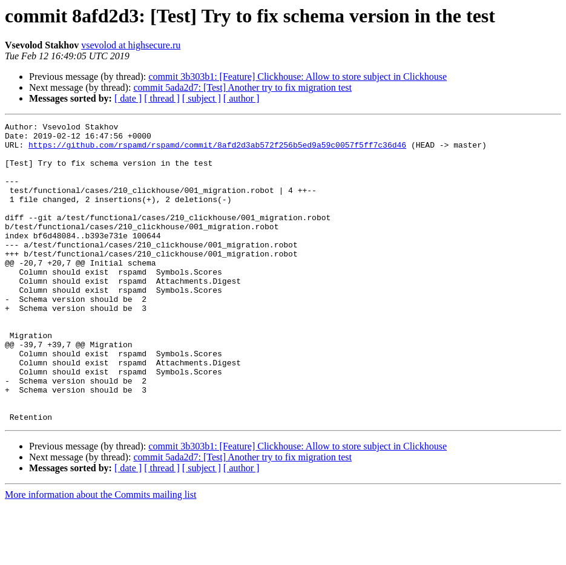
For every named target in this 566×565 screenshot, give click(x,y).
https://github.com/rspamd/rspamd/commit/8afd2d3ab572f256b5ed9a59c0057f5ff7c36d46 (217, 150)
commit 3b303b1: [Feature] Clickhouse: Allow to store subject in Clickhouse (297, 76)
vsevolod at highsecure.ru (130, 45)
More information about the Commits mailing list (100, 554)
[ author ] (241, 98)
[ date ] (128, 98)
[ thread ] (162, 98)
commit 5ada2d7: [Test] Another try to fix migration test (242, 87)
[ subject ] (201, 98)
